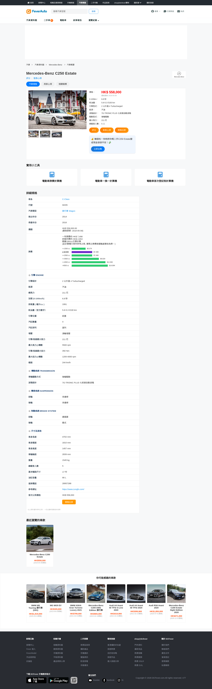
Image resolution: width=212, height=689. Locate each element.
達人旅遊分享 (113, 661)
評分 (28, 78)
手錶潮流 (84, 665)
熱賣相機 (138, 653)
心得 (48, 84)
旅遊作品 (111, 657)
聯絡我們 (165, 649)
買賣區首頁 (85, 645)
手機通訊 (84, 653)
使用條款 (165, 661)
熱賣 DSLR (139, 661)
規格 (33, 84)
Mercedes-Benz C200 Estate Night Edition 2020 (176, 608)
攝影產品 (84, 649)
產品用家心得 (59, 661)
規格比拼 (122, 130)
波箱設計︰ (94, 113)
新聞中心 (30, 645)
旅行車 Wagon (68, 211)
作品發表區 (31, 657)
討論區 (29, 661)
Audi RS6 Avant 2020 (156, 606)
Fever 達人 (31, 649)
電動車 (63, 20)
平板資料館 (58, 657)
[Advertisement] (164, 216)
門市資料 (138, 645)
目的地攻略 (112, 653)
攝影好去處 (114, 645)
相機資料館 (58, 645)
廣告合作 (165, 653)
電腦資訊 (84, 657)
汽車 (28, 65)
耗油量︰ (93, 103)
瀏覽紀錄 (94, 20)
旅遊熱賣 (111, 649)
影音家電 (84, 661)
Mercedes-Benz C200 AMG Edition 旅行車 (96, 607)
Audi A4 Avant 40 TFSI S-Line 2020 (116, 607)
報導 (63, 84)
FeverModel (31, 653)
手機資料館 (58, 653)
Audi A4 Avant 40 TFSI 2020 (136, 606)
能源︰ (92, 110)
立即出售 (98, 149)
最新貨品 (138, 649)
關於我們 (165, 645)
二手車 (47, 20)
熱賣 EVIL (139, 665)
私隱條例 (165, 665)
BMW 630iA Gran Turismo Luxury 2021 (75, 607)
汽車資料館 (31, 20)
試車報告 (77, 20)
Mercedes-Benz (55, 65)
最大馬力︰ (94, 120)
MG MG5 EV (56, 605)
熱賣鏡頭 (138, 657)
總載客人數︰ (95, 124)
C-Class (65, 199)
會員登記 (165, 657)
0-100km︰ (93, 99)
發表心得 (38, 78)
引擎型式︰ (94, 106)
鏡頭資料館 (58, 649)
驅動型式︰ (94, 117)
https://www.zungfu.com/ (73, 489)
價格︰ (92, 92)
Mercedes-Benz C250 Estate (40, 555)
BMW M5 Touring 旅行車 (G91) (36, 607)
